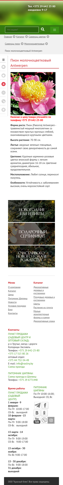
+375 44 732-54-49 (18, 360)
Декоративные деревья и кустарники (41, 290)
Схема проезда (16, 366)
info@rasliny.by (24, 363)
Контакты (13, 313)
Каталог (12, 290)
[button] (54, 30)
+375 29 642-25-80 (32, 120)
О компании (14, 287)
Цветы (37, 303)
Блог (10, 309)
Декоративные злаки (44, 321)
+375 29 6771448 (28, 379)
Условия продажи (17, 305)
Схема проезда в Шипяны (22, 376)
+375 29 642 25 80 (44, 6)
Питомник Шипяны (17, 298)
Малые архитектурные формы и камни (42, 314)
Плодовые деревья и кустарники (44, 299)
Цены (11, 294)
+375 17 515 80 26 (18, 353)
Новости (12, 302)
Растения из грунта (43, 307)
